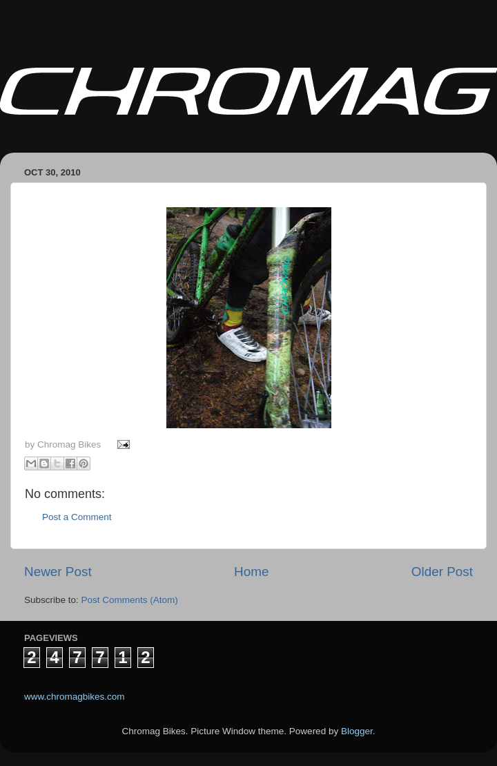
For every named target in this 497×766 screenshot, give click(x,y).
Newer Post (58, 571)
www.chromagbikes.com (74, 696)
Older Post (442, 571)
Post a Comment (77, 517)
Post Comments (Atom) (129, 600)
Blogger (357, 731)
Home (251, 571)
